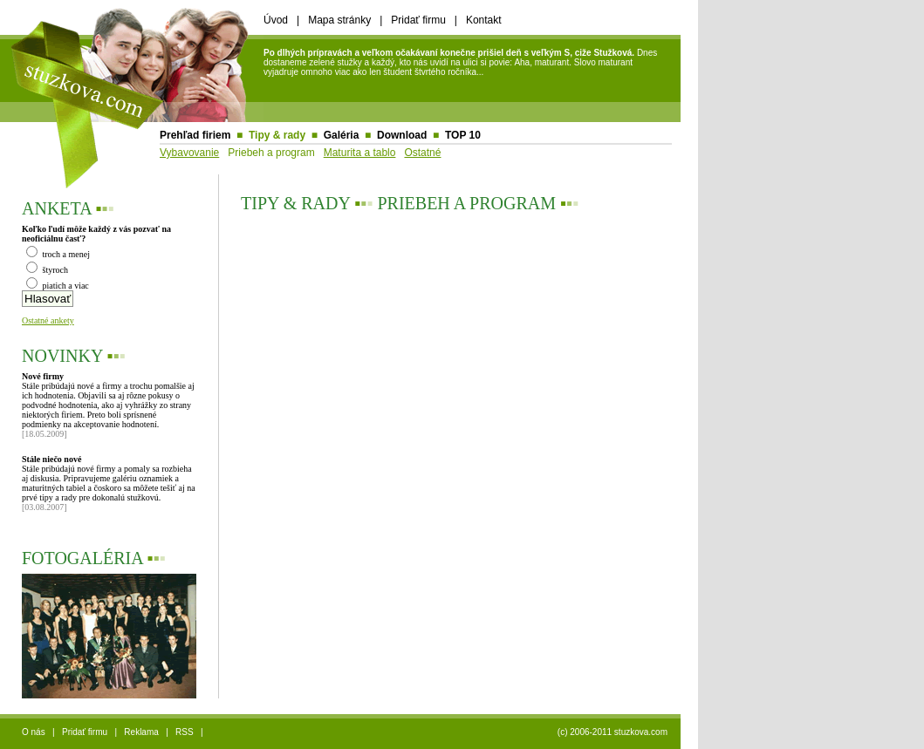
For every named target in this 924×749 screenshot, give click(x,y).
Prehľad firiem (195, 135)
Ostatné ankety (48, 320)
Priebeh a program (271, 152)
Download (402, 135)
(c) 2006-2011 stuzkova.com (612, 732)
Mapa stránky (339, 20)
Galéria (341, 135)
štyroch (47, 270)
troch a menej (58, 254)
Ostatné (422, 152)
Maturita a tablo (360, 152)
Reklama (141, 732)
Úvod (276, 20)
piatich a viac (57, 285)
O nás (33, 732)
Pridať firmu (418, 20)
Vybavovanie (189, 152)
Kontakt (484, 20)
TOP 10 (463, 135)
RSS (184, 732)
